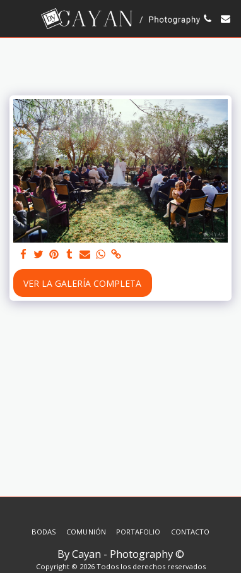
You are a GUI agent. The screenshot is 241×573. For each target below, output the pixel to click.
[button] (14, 18)
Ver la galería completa (82, 283)
